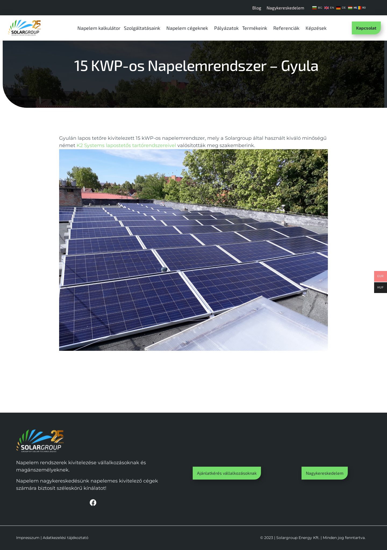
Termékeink (256, 28)
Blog (256, 7)
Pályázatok (226, 28)
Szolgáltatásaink (143, 28)
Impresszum (28, 537)
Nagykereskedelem (285, 7)
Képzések (317, 28)
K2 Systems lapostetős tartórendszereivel (126, 145)
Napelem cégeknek (188, 28)
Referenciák (287, 28)
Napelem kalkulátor (98, 28)
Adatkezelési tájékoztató (65, 537)
